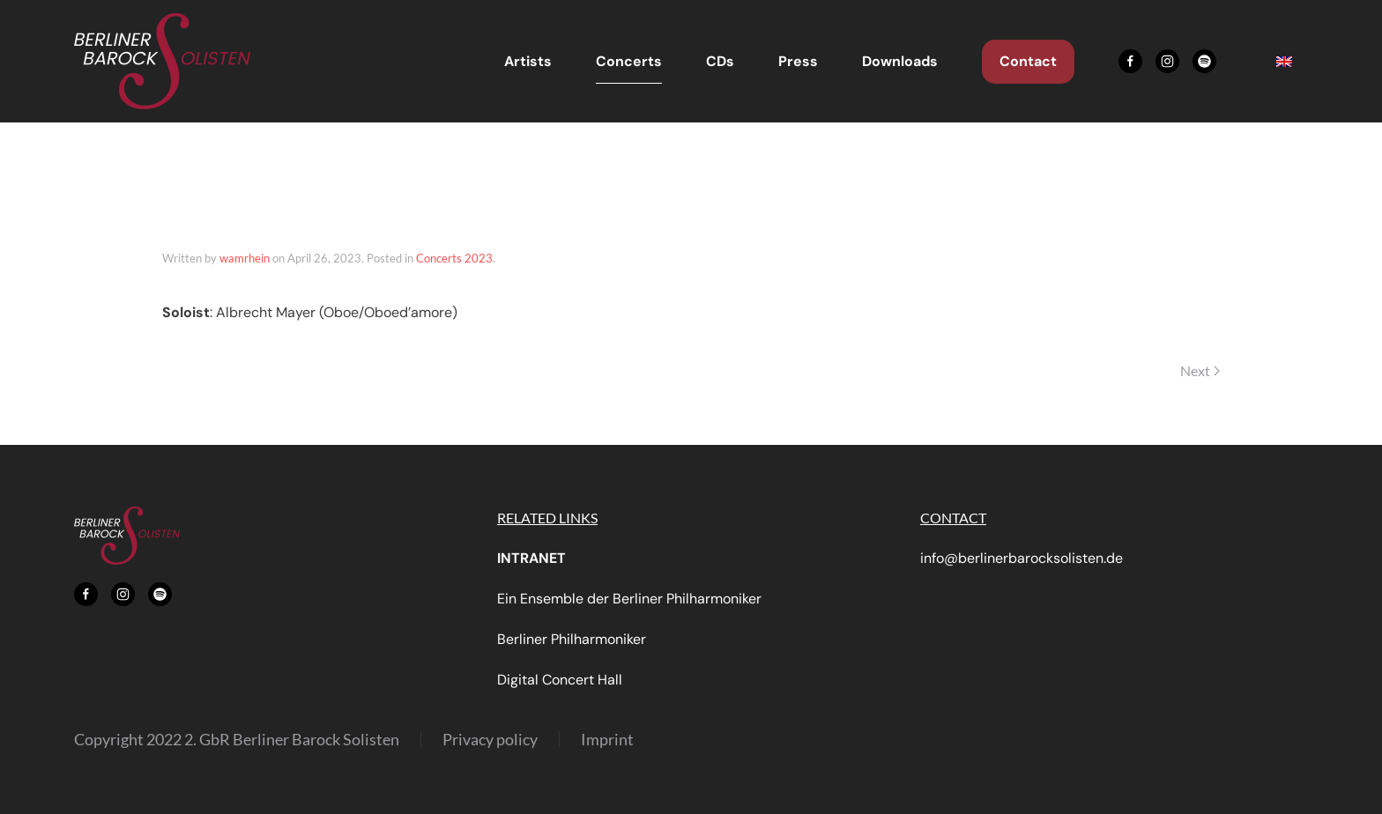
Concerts (629, 61)
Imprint (607, 739)
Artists (528, 61)
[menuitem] (1284, 61)
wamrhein (244, 258)
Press (798, 61)
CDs (720, 61)
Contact (1028, 61)
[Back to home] (162, 61)
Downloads (900, 61)
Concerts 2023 (454, 258)
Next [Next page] (1200, 370)
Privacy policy (490, 739)
